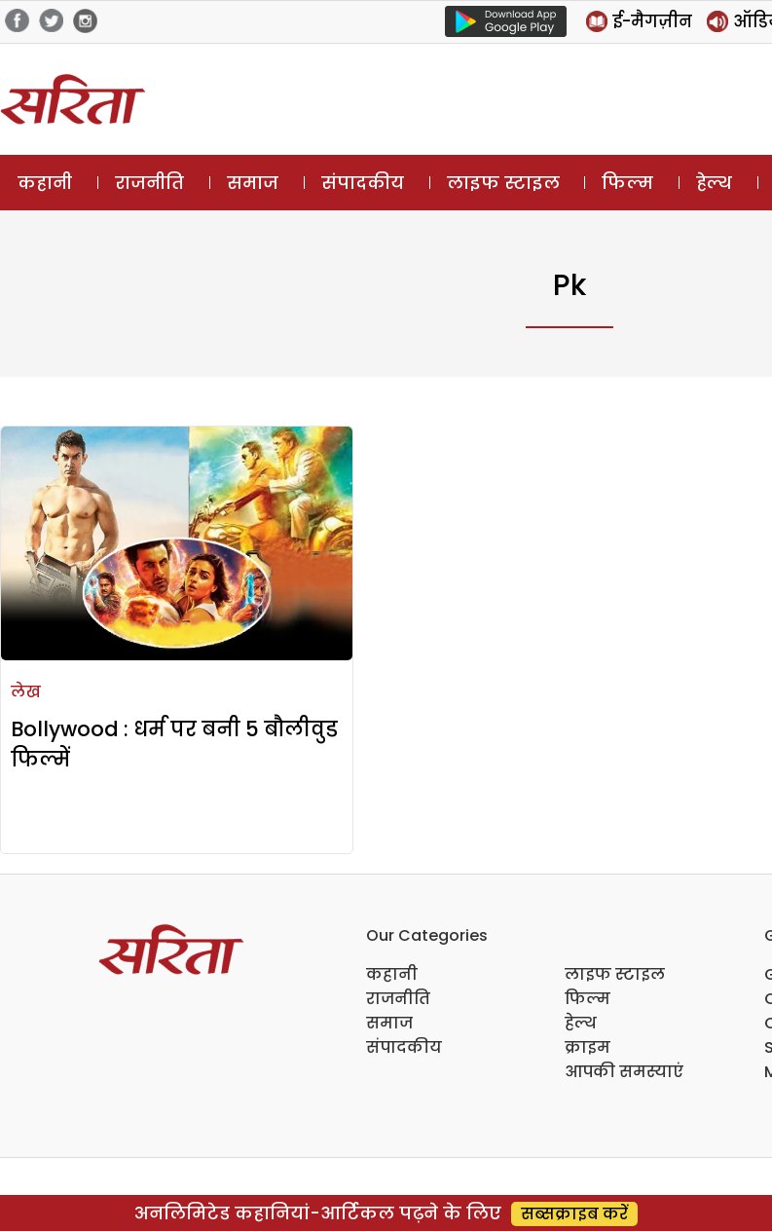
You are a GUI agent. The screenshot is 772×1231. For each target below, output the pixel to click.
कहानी (45, 182)
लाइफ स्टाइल (503, 182)
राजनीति (149, 182)
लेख (26, 692)
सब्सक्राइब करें (574, 1214)
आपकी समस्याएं (624, 1072)
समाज (252, 182)
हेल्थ (714, 182)
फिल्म (627, 182)
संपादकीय (362, 182)
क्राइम (587, 1047)
